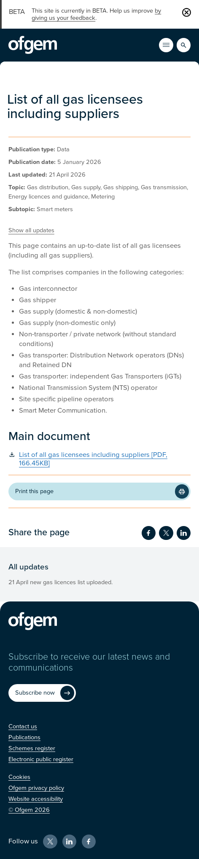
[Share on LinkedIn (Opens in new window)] (184, 533)
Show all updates (31, 230)
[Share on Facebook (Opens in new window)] (149, 533)
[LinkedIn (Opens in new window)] (69, 841)
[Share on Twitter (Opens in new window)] (166, 533)
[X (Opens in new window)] (50, 841)
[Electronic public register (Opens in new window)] (40, 759)
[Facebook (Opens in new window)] (89, 841)
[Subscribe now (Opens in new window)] (42, 693)
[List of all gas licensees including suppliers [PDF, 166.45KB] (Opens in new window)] (99, 459)
